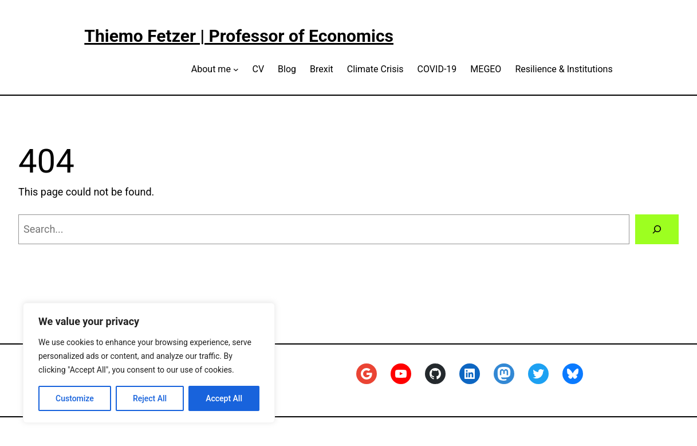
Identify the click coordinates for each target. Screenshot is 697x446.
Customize (75, 398)
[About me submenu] (236, 69)
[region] (149, 363)
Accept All (224, 398)
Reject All (150, 398)
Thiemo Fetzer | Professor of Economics (238, 36)
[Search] (657, 229)
